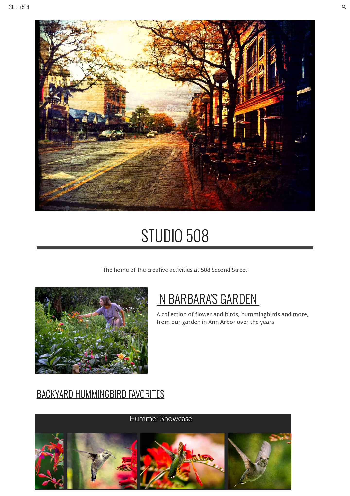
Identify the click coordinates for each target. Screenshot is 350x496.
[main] (175, 237)
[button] (344, 7)
